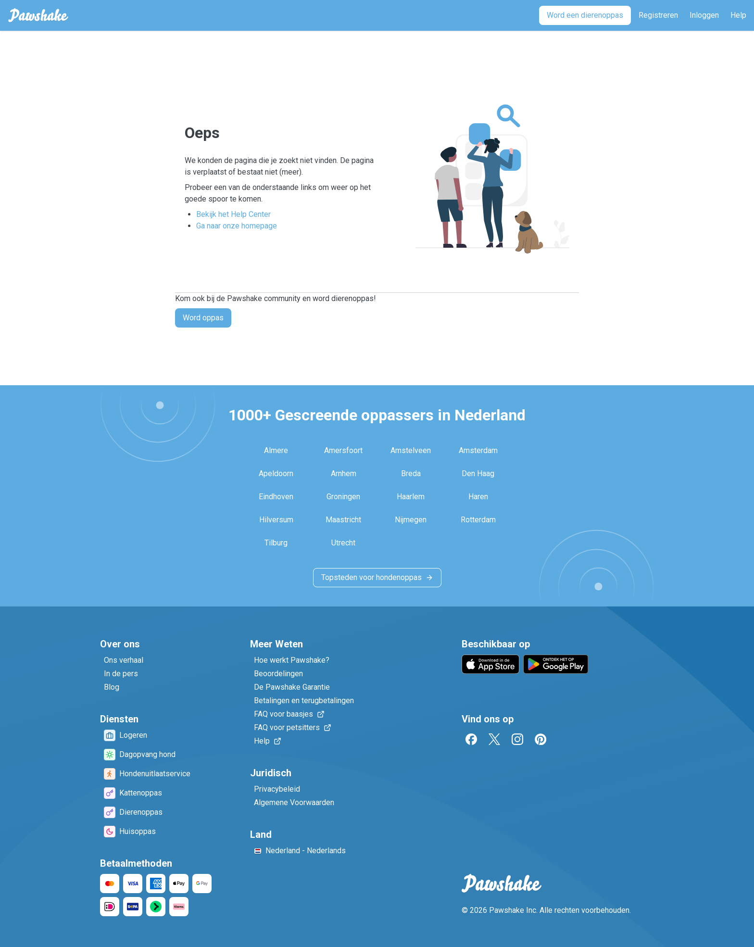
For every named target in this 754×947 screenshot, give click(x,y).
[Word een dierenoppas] (585, 15)
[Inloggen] (704, 15)
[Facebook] (471, 739)
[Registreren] (658, 15)
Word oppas (203, 317)
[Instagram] (517, 739)
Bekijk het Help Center (233, 214)
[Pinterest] (540, 739)
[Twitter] (494, 739)
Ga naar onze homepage (236, 225)
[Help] (738, 15)
